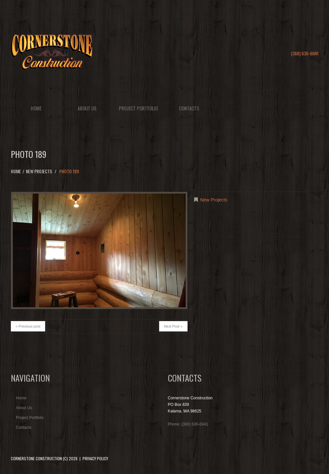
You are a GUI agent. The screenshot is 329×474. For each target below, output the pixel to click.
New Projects (39, 171)
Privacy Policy (95, 458)
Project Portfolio (138, 108)
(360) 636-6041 (305, 53)
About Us (87, 108)
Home (36, 108)
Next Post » (173, 326)
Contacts (189, 108)
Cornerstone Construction (36, 458)
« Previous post (28, 326)
